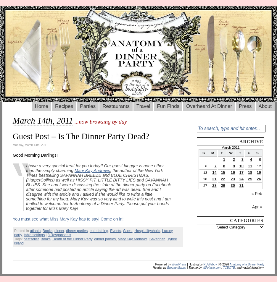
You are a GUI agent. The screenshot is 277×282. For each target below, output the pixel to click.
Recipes (64, 106)
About (265, 106)
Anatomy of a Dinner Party (247, 264)
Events (115, 231)
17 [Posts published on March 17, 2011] (241, 172)
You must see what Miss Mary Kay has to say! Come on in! (68, 219)
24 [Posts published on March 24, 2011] (241, 179)
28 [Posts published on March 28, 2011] (214, 185)
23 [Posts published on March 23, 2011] (233, 179)
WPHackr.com (211, 267)
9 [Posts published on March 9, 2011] (234, 166)
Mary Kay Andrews (92, 170)
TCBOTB (229, 267)
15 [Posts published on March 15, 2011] (223, 172)
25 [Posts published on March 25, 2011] (250, 179)
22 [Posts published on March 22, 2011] (223, 179)
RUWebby (210, 264)
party (18, 235)
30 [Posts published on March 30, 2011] (233, 185)
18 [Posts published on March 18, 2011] (250, 172)
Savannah (157, 239)
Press (245, 106)
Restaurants (116, 106)
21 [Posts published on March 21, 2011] (214, 179)
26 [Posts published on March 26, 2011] (259, 179)
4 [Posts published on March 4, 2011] (251, 159)
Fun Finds (168, 106)
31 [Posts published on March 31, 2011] (241, 185)
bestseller (31, 239)
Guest (128, 231)
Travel (143, 106)
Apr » (257, 207)
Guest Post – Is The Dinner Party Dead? (81, 136)
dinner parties (77, 231)
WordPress (179, 264)
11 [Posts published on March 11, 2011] (250, 166)
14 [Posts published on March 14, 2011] (214, 172)
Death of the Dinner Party (72, 239)
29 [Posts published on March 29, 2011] (223, 185)
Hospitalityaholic (147, 231)
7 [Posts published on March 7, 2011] (215, 166)
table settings (34, 235)
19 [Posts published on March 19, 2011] (259, 172)
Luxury (167, 231)
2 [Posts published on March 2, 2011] (234, 159)
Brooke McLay (176, 267)
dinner (59, 231)
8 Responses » (59, 235)
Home (41, 106)
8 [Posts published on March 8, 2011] (224, 166)
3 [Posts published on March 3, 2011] (242, 159)
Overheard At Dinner (209, 106)
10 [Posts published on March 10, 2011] (241, 166)
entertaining (99, 231)
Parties (88, 106)
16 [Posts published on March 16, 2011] (233, 172)
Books (47, 231)
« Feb (256, 193)
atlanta (35, 231)
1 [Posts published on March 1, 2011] (224, 159)
